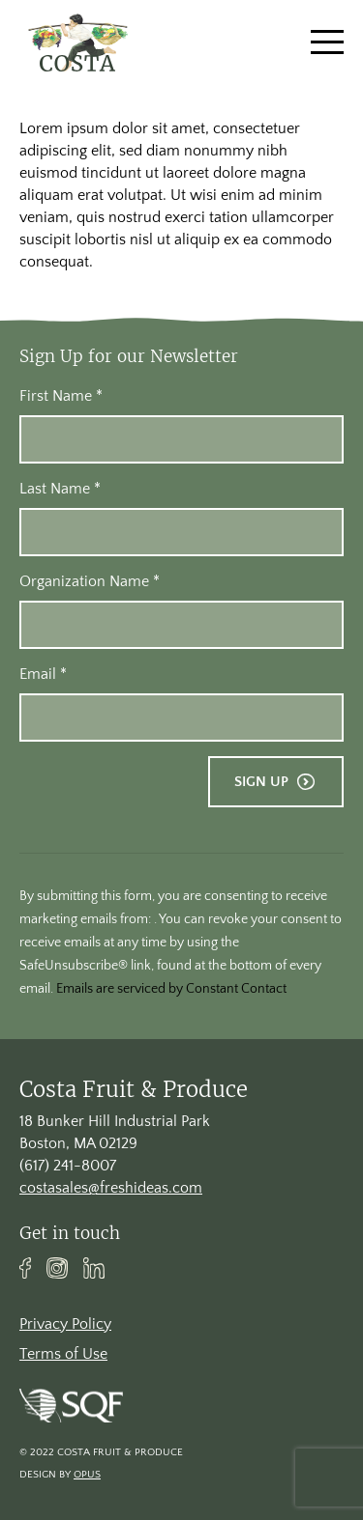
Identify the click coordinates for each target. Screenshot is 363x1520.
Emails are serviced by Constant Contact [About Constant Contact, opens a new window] (171, 989)
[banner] (77, 42)
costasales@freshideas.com (110, 1187)
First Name (61, 396)
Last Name (60, 488)
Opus (87, 1474)
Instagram (57, 1268)
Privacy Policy (65, 1324)
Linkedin (94, 1268)
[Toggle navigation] (327, 42)
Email (43, 674)
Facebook (25, 1268)
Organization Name (89, 581)
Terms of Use (63, 1354)
